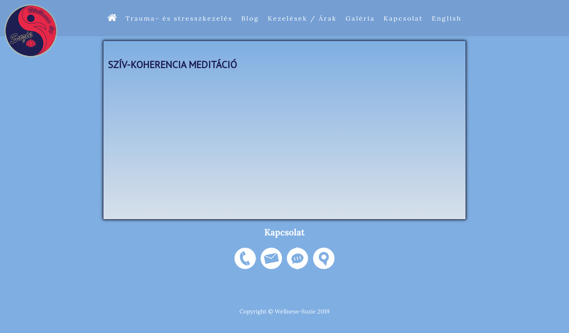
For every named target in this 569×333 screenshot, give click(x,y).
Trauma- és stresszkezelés (179, 18)
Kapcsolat (403, 18)
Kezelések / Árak (302, 18)
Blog (250, 18)
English (447, 18)
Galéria (360, 18)
